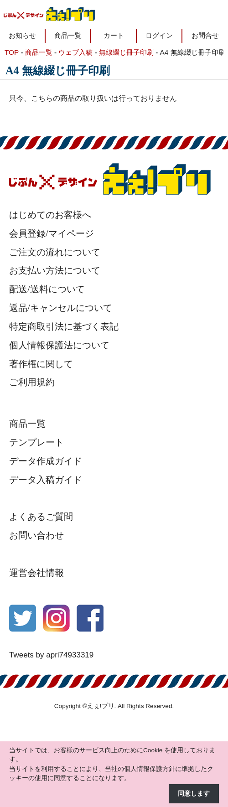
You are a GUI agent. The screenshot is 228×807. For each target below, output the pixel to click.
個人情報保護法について (59, 345)
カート (114, 35)
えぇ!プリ (100, 706)
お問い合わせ (36, 535)
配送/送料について (47, 289)
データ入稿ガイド (45, 480)
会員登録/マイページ (51, 233)
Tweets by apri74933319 (51, 655)
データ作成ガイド (45, 461)
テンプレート (36, 442)
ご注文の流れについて (54, 252)
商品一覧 (68, 35)
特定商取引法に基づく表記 (64, 326)
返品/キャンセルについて (60, 308)
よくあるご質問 (41, 517)
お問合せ (205, 35)
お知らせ (22, 35)
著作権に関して (41, 364)
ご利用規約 (32, 382)
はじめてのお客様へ (50, 215)
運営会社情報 (36, 573)
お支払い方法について (54, 270)
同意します (194, 793)
